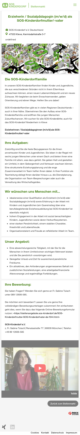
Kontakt (45, 432)
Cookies (35, 432)
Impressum (71, 432)
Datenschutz (57, 432)
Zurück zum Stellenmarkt (62, 403)
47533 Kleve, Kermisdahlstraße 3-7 (25, 34)
